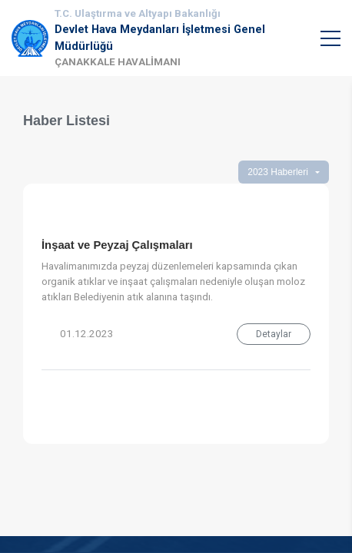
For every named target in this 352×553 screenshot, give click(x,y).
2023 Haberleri (277, 172)
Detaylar (273, 334)
